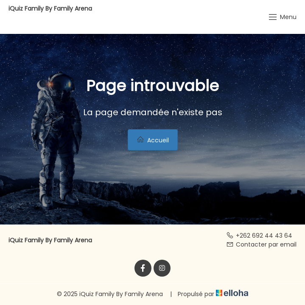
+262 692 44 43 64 (259, 235)
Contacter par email (261, 244)
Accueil (153, 140)
